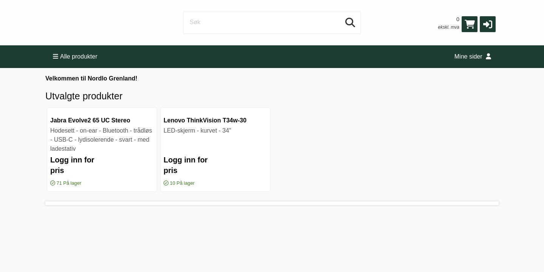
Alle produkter (75, 56)
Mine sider (472, 56)
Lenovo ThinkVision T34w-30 (205, 120)
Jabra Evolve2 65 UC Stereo (90, 120)
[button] (488, 24)
